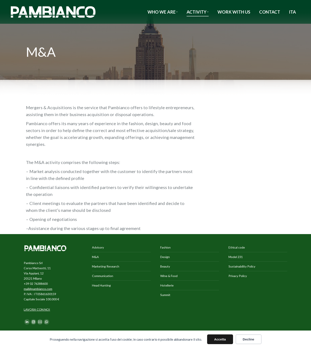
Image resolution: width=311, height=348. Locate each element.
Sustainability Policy (241, 266)
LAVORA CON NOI (37, 309)
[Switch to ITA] (292, 12)
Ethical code (236, 247)
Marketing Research (105, 266)
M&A (95, 257)
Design (165, 257)
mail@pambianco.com (38, 289)
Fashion (165, 247)
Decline (248, 339)
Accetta (220, 339)
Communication (102, 276)
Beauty (165, 266)
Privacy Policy (237, 276)
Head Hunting (101, 285)
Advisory (98, 247)
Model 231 (235, 257)
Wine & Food (169, 276)
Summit (165, 295)
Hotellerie (167, 285)
